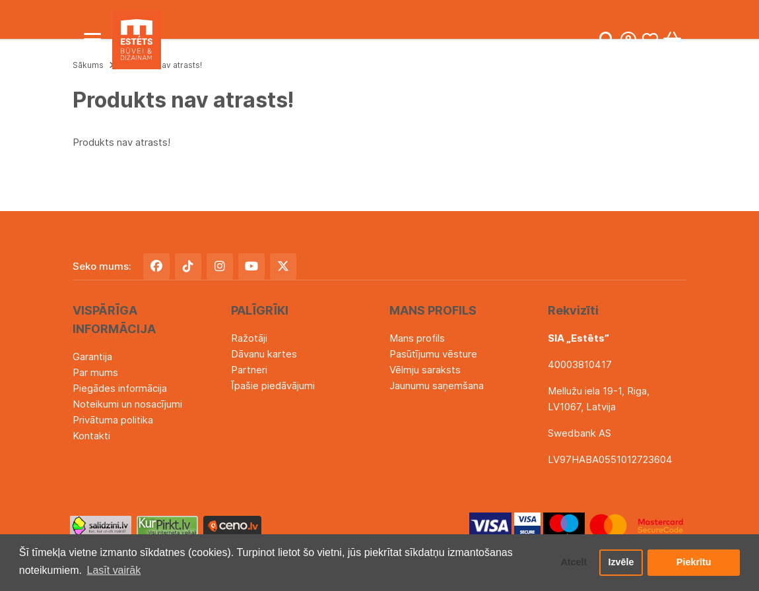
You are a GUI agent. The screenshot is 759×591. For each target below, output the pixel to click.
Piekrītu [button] (693, 562)
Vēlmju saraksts (425, 369)
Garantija (92, 356)
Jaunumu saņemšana (436, 385)
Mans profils (417, 338)
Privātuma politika (113, 420)
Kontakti (91, 435)
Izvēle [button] (621, 562)
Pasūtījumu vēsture (433, 354)
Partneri (249, 369)
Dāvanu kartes (264, 354)
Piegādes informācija (120, 388)
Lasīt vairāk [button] (114, 570)
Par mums (95, 372)
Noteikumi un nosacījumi (127, 404)
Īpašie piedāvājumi (273, 385)
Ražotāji (249, 338)
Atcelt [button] (573, 562)
